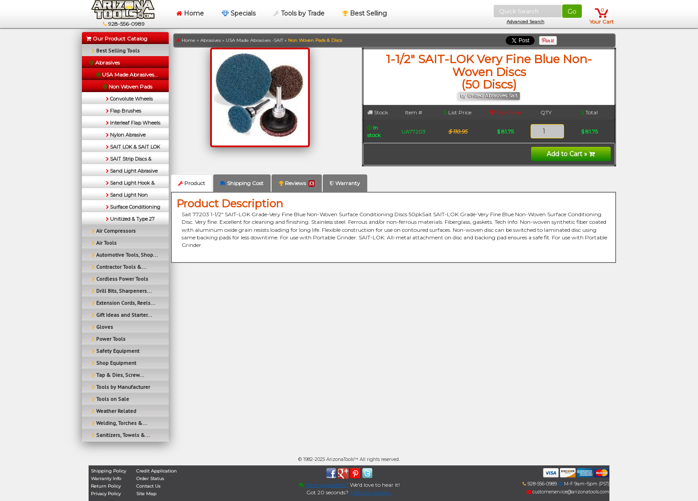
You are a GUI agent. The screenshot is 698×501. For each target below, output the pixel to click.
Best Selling (364, 13)
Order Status (150, 478)
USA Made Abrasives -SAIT (254, 40)
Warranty (345, 183)
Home (190, 13)
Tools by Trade (299, 13)
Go (572, 12)
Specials (239, 13)
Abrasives (210, 40)
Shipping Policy (108, 471)
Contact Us (148, 486)
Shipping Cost (242, 183)
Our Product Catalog (116, 38)
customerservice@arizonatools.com (568, 492)
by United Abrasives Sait (489, 96)
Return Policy (106, 486)
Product (191, 183)
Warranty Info (106, 478)
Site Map (146, 494)
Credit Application (156, 471)
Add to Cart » (571, 154)
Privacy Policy (106, 494)
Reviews (297, 183)
